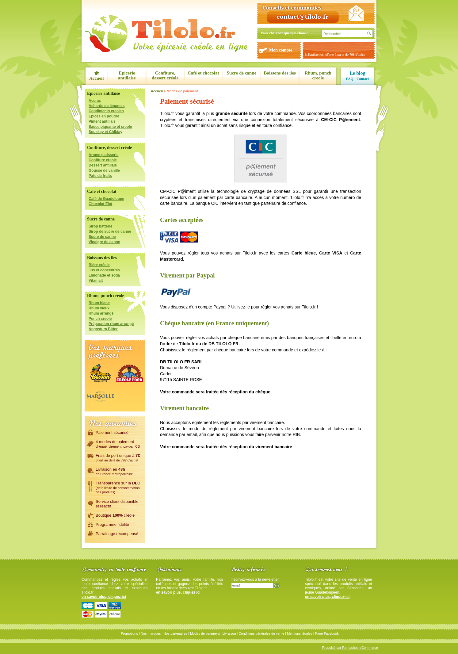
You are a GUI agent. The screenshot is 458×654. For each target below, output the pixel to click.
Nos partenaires (175, 633)
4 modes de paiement (118, 443)
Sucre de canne (241, 73)
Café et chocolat (203, 73)
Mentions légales (299, 633)
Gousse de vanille (104, 170)
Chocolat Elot (100, 204)
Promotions (129, 633)
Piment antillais (102, 121)
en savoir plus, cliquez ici (104, 597)
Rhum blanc (99, 303)
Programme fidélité (112, 524)
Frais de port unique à (118, 457)
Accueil (96, 78)
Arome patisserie (103, 155)
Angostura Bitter (103, 329)
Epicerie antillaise (127, 75)
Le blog (357, 73)
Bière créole (99, 265)
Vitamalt (96, 280)
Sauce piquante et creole (110, 126)
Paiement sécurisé (112, 432)
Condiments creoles (106, 111)
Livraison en (114, 471)
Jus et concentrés (104, 270)
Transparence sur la (118, 487)
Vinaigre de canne (104, 242)
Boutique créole (115, 515)
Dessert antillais (103, 165)
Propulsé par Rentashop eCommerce (350, 647)
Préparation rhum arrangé (111, 324)
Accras (95, 100)
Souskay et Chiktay (105, 132)
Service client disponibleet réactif (117, 503)
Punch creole (100, 318)
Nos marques (151, 633)
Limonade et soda (104, 275)
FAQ (349, 79)
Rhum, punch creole (318, 75)
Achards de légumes (106, 106)
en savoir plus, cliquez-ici (327, 597)
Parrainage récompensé (117, 533)
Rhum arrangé (101, 313)
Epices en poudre (104, 116)
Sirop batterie (100, 226)
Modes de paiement (205, 633)
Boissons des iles (280, 73)
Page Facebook (327, 633)
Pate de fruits (100, 176)
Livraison (229, 633)
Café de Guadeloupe (106, 199)
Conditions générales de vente (261, 633)
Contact (363, 79)
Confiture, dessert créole (165, 75)
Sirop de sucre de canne (110, 231)
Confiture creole (103, 160)
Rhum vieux (99, 308)
